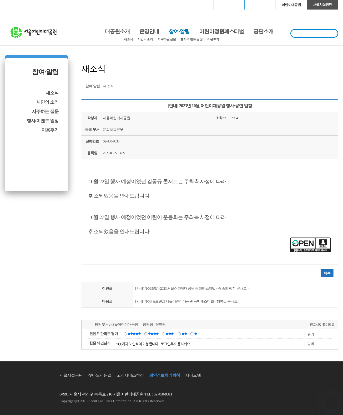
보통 (170, 333)
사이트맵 (193, 375)
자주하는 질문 (166, 39)
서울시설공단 (322, 4)
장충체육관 (198, 4)
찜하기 (334, 85)
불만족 (185, 333)
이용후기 (213, 39)
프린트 (299, 85)
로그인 (17, 4)
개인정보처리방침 (164, 375)
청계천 (260, 4)
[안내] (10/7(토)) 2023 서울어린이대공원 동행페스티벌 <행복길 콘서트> (187, 301)
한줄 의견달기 (100, 343)
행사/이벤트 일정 (191, 39)
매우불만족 (196, 333)
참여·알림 (45, 72)
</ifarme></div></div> (331, 402)
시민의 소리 (145, 39)
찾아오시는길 (99, 375)
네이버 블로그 (325, 85)
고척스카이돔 (228, 4)
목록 (327, 273)
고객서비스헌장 (130, 375)
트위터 (308, 85)
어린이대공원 (291, 5)
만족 (154, 333)
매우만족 (135, 333)
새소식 (128, 39)
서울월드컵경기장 (166, 4)
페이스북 (317, 85)
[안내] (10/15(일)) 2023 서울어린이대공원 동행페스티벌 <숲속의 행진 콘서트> (192, 288)
